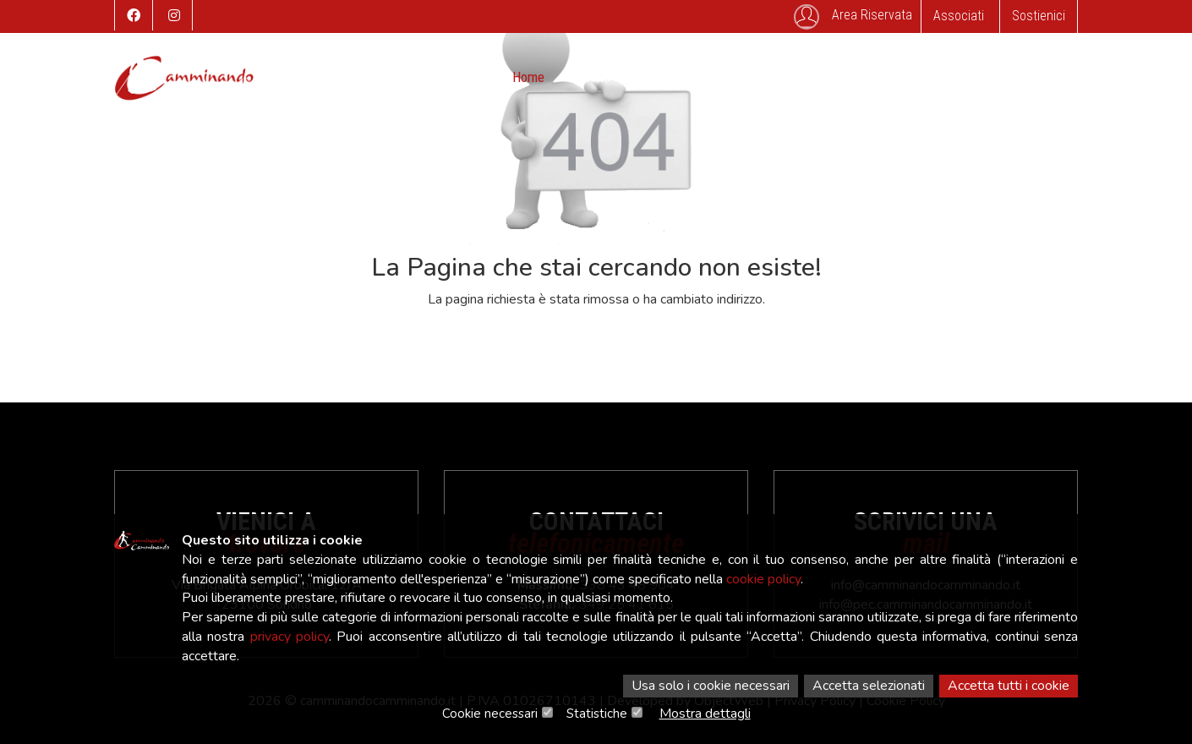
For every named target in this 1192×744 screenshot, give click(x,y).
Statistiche (596, 713)
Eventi (653, 76)
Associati (958, 16)
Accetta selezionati (868, 685)
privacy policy (289, 636)
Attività (590, 76)
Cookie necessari (490, 713)
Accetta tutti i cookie (1008, 685)
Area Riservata (853, 17)
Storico (715, 76)
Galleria (782, 76)
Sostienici (1038, 16)
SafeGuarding (935, 76)
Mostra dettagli (705, 713)
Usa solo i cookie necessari (711, 685)
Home (528, 76)
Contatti (850, 76)
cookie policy (763, 579)
